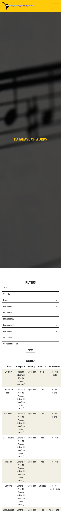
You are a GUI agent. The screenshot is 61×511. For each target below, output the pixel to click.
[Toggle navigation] (55, 6)
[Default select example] (30, 293)
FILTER (30, 350)
